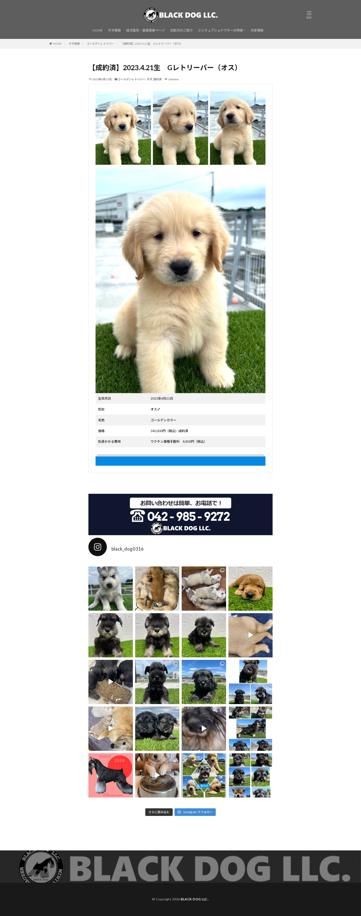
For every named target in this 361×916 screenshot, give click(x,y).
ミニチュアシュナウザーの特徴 (220, 30)
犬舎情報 (256, 30)
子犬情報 (114, 30)
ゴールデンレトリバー (100, 43)
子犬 (149, 79)
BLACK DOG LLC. (194, 899)
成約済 (157, 79)
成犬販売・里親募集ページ (145, 30)
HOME (98, 30)
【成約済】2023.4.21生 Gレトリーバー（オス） (152, 43)
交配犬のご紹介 (181, 30)
